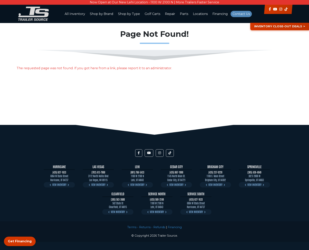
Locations (200, 14)
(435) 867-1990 (176, 172)
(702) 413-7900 (98, 172)
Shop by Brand (101, 14)
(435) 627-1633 (59, 172)
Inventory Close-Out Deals (278, 26)
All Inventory (75, 14)
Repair (170, 14)
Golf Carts (152, 14)
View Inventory (59, 184)
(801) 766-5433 (137, 172)
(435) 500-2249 (157, 199)
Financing (220, 14)
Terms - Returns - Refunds (146, 227)
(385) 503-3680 (118, 199)
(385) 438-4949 (254, 172)
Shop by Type (129, 14)
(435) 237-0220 (215, 172)
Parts (184, 14)
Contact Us (241, 14)
